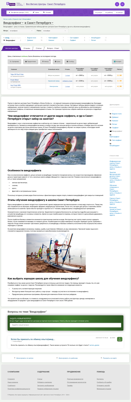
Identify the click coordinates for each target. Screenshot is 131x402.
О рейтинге (11, 385)
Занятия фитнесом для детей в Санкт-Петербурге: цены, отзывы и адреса (115, 177)
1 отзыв (67, 75)
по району (109, 12)
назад (13, 38)
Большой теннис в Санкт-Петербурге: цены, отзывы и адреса (115, 211)
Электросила (54, 86)
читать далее (94, 345)
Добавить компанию (44, 382)
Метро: (5, 31)
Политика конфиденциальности (19, 389)
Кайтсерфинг (53, 37)
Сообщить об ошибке (104, 382)
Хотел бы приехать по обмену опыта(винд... (33, 339)
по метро (119, 12)
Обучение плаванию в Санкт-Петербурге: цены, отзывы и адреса (115, 190)
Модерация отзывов (104, 389)
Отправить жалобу (103, 385)
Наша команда (13, 382)
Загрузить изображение (45, 385)
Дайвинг (30, 40)
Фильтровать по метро (23, 358)
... (113, 110)
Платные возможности (75, 379)
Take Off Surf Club (17, 74)
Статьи (39, 379)
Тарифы (70, 385)
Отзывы (47, 12)
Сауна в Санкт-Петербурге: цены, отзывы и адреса (115, 201)
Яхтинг (93, 40)
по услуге (98, 12)
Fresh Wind (14, 80)
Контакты (100, 379)
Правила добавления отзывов (48, 389)
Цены (36, 12)
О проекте (11, 379)
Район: (39, 31)
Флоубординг (96, 37)
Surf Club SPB (15, 85)
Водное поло (31, 37)
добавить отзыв (67, 81)
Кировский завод (53, 81)
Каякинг (51, 40)
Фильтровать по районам (67, 358)
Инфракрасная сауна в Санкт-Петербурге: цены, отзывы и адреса (115, 165)
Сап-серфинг (74, 37)
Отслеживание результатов (76, 382)
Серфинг (73, 40)
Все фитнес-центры (19, 12)
